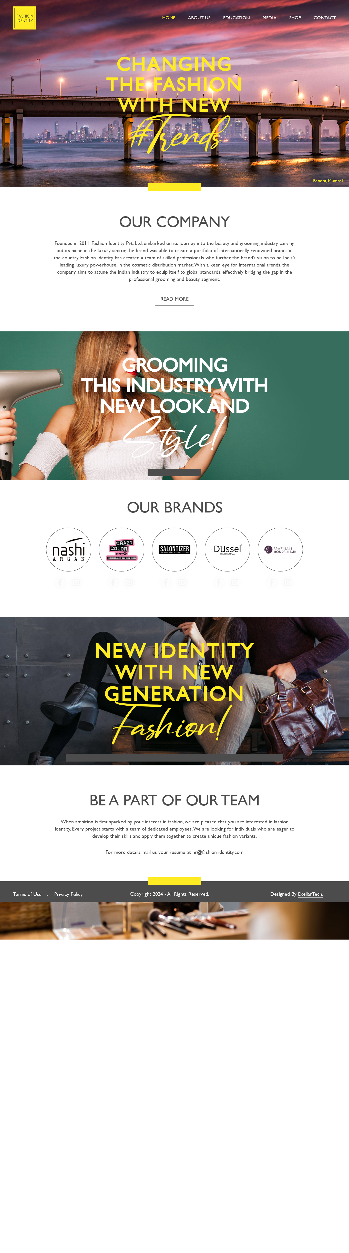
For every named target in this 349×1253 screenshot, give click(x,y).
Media (269, 17)
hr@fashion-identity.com (217, 853)
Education (236, 17)
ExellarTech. (310, 895)
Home (168, 17)
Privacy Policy (68, 895)
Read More (174, 298)
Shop (295, 17)
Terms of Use (27, 895)
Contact (325, 17)
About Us (199, 17)
